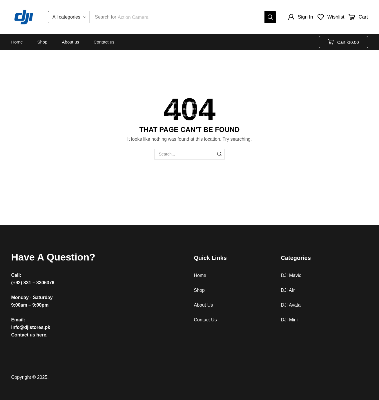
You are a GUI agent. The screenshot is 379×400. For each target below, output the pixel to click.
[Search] (270, 17)
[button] (300, 17)
